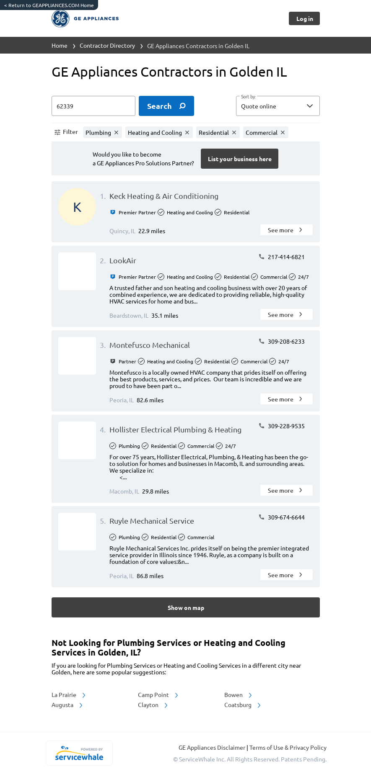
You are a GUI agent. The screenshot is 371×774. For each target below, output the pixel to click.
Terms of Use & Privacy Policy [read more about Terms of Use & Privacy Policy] (288, 747)
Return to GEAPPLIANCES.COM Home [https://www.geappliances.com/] (49, 5)
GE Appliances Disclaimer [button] (212, 747)
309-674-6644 (281, 517)
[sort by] (290, 106)
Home (59, 45)
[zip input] (93, 106)
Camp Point (158, 694)
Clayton (153, 704)
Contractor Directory (107, 45)
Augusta (68, 704)
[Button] (304, 18)
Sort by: (248, 97)
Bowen (238, 694)
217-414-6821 (281, 256)
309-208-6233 (281, 341)
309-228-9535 (281, 425)
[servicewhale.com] (79, 753)
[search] (166, 106)
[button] (278, 106)
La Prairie (69, 694)
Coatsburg (243, 704)
